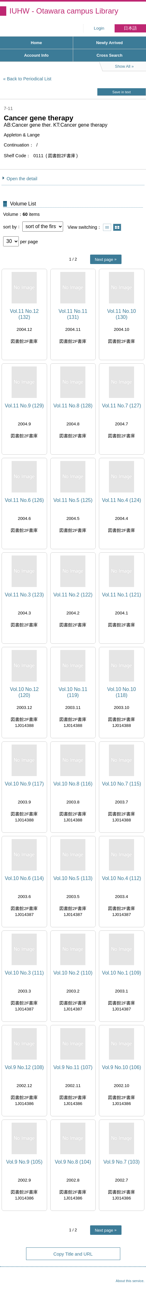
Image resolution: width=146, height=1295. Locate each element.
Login (99, 28)
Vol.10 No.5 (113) (73, 878)
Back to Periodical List (29, 78)
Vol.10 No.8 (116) (73, 783)
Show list (107, 227)
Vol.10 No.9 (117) (24, 783)
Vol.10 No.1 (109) (121, 973)
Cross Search (109, 55)
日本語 (130, 28)
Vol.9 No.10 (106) (121, 1067)
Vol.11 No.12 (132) (24, 314)
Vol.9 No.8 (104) (73, 1162)
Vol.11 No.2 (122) (73, 594)
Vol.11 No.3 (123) (24, 594)
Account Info (36, 55)
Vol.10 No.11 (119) (72, 692)
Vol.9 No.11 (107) (73, 1067)
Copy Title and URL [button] (73, 1254)
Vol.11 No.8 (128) (73, 405)
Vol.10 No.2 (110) (73, 973)
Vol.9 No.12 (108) (24, 1067)
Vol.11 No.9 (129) (24, 405)
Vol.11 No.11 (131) (72, 314)
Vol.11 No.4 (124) (121, 500)
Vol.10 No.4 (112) (121, 878)
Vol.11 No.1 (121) (121, 594)
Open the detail (22, 178)
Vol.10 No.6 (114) (24, 878)
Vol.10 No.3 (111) (24, 973)
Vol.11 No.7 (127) (121, 405)
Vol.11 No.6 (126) (24, 500)
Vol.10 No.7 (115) (121, 783)
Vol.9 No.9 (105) (24, 1162)
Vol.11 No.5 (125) (73, 500)
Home (36, 42)
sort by (10, 226)
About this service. (130, 1281)
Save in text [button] (121, 92)
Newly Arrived (109, 42)
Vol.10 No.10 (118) (121, 692)
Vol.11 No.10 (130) (121, 314)
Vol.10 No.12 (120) (24, 692)
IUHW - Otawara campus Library (63, 11)
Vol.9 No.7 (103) (121, 1162)
